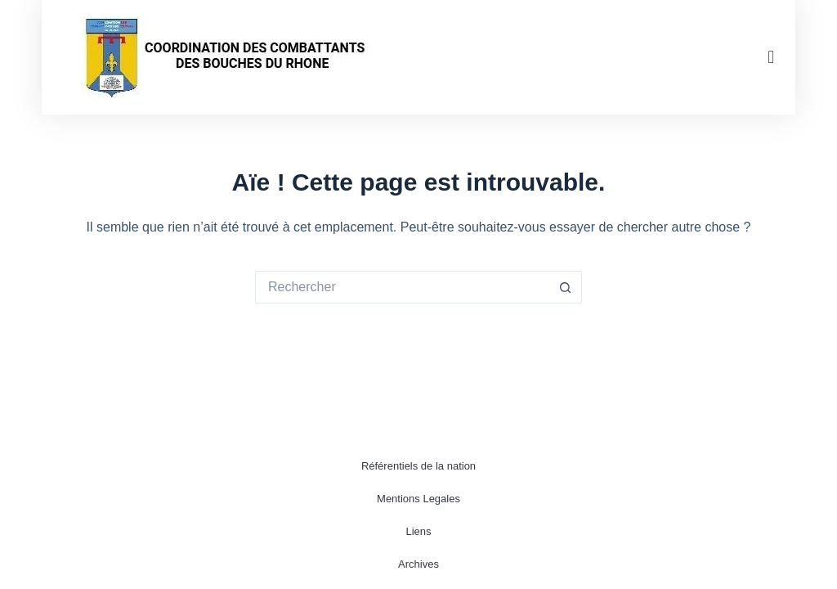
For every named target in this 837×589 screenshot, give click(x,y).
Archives (418, 564)
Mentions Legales (418, 498)
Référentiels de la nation (418, 466)
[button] (771, 57)
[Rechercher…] (402, 287)
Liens (418, 531)
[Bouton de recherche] (565, 287)
